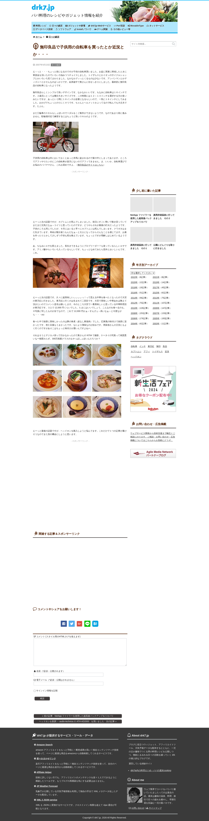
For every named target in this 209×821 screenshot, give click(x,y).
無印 (158, 346)
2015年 (156, 292)
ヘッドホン (136, 356)
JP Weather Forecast (47, 786)
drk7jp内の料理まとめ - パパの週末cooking (151, 770)
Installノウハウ (82, 29)
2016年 (134, 292)
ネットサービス (155, 26)
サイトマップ (155, 808)
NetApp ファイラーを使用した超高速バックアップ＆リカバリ (141, 218)
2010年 (134, 308)
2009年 (156, 308)
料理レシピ (39, 26)
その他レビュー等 (120, 29)
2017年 (156, 287)
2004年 (134, 323)
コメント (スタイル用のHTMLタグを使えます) (57, 636)
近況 (167, 351)
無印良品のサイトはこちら (90, 165)
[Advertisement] (80, 195)
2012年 (134, 303)
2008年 (134, 313)
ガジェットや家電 (75, 26)
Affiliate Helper (44, 772)
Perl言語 (119, 26)
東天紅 (151, 346)
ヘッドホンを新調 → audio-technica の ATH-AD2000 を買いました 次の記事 (77, 721)
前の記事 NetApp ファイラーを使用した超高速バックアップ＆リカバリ (79, 716)
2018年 (134, 287)
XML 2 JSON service (47, 800)
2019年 (156, 282)
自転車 (134, 346)
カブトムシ (136, 351)
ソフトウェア (63, 29)
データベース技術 (43, 29)
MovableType (136, 26)
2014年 (134, 298)
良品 (165, 346)
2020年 (134, 282)
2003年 (156, 323)
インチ (142, 346)
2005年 (156, 318)
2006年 (134, 318)
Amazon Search (45, 744)
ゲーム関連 (101, 29)
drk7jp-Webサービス (99, 26)
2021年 (156, 277)
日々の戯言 (56, 26)
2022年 (134, 277)
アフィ (147, 351)
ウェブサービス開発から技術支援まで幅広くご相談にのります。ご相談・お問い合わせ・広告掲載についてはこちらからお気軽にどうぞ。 (152, 436)
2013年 (156, 298)
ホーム (39, 37)
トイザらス (157, 351)
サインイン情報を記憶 (47, 690)
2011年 (156, 303)
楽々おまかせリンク (46, 758)
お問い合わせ (138, 808)
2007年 (156, 313)
